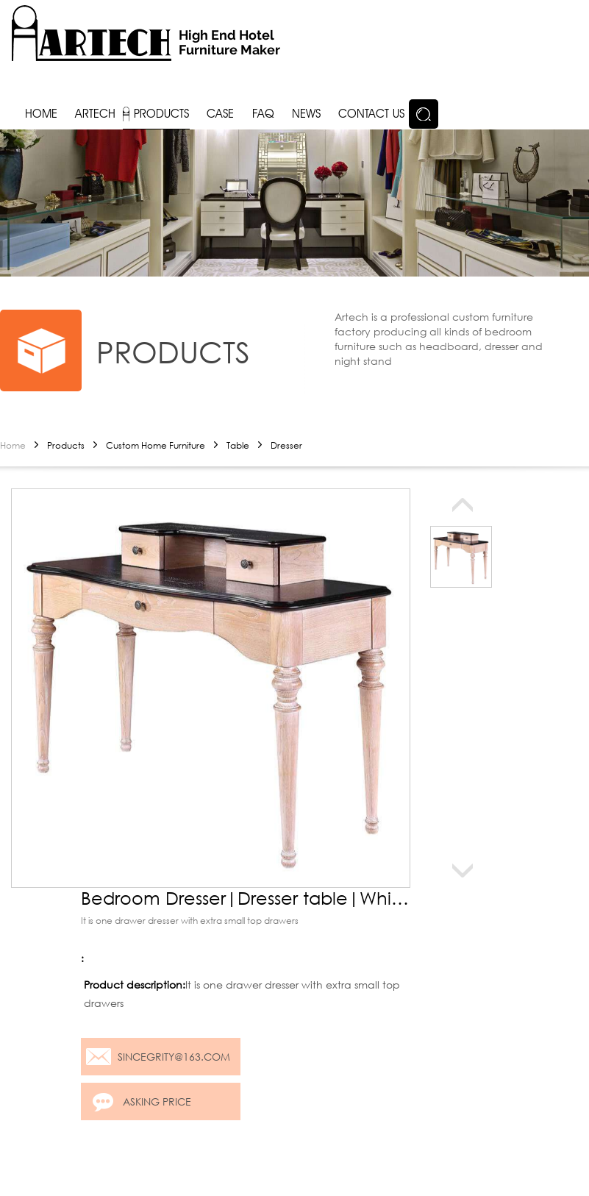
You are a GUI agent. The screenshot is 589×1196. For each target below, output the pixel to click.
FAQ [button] (263, 114)
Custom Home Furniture (155, 445)
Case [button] (220, 114)
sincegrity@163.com (174, 1057)
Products (66, 445)
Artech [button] (95, 114)
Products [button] (161, 114)
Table (237, 445)
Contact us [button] (371, 114)
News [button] (306, 114)
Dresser (286, 445)
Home (13, 445)
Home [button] (41, 114)
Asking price (157, 1101)
